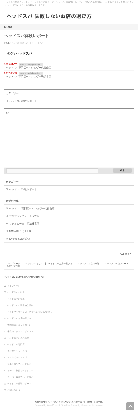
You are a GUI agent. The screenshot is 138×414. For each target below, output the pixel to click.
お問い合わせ (13, 265)
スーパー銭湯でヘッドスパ (20, 377)
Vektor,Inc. (86, 405)
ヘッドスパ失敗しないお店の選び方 (65, 402)
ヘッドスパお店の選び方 (60, 263)
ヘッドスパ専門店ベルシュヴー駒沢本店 (28, 76)
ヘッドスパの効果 (16, 299)
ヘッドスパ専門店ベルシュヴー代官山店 (28, 67)
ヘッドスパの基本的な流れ (20, 305)
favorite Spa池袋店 (19, 238)
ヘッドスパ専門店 (16, 344)
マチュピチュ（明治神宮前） (25, 223)
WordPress (52, 405)
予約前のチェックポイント (20, 325)
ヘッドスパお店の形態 (88, 263)
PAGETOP (125, 254)
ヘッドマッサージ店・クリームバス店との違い (30, 312)
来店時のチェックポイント (20, 331)
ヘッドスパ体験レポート (31, 64)
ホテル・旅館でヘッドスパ (20, 370)
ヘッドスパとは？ (34, 263)
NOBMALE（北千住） (21, 231)
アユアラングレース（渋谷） (25, 216)
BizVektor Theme (69, 405)
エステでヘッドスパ (17, 357)
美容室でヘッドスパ (17, 351)
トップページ (13, 263)
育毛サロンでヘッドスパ (19, 364)
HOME (7, 43)
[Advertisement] (31, 140)
